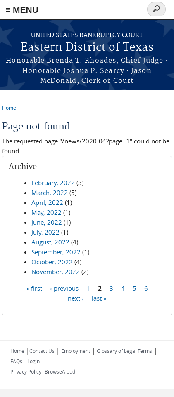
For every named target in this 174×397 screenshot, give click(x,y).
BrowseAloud (60, 371)
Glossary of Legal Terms (124, 351)
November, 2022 (55, 272)
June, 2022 (46, 222)
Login (33, 361)
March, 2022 (49, 192)
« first (34, 288)
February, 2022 (53, 183)
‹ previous (64, 288)
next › (76, 298)
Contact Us (42, 351)
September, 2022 (56, 252)
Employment (75, 351)
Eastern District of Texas (87, 47)
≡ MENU (21, 9)
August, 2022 (50, 242)
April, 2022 (47, 202)
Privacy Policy (25, 371)
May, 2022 (46, 212)
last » (99, 298)
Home (9, 107)
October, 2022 (52, 262)
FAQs (16, 361)
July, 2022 (45, 232)
